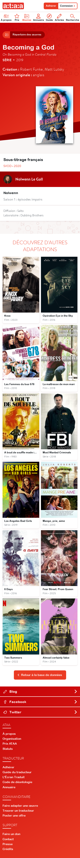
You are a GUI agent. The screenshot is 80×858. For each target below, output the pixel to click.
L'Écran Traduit (14, 777)
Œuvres (26, 17)
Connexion (67, 5)
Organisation (12, 738)
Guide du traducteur (17, 772)
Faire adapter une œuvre (20, 805)
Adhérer (51, 5)
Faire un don (11, 834)
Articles (59, 17)
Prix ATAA (10, 743)
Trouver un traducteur (18, 810)
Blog (40, 691)
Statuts (8, 748)
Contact (8, 839)
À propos (9, 733)
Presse (8, 844)
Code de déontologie (17, 782)
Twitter (40, 712)
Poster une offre (14, 815)
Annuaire (38, 17)
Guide (49, 17)
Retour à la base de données (39, 675)
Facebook (40, 702)
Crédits (8, 849)
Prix (17, 17)
